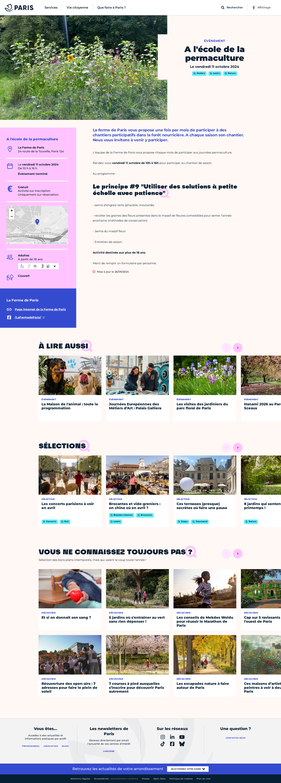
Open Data (159, 778)
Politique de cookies (181, 778)
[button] (37, 222)
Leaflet (37, 243)
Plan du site (204, 778)
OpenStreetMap (54, 243)
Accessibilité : (116, 778)
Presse (146, 778)
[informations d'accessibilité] (38, 266)
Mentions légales (80, 778)
